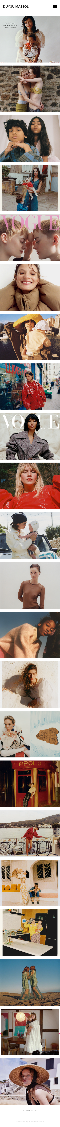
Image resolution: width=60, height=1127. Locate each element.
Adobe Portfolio (36, 1121)
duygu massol (16, 6)
